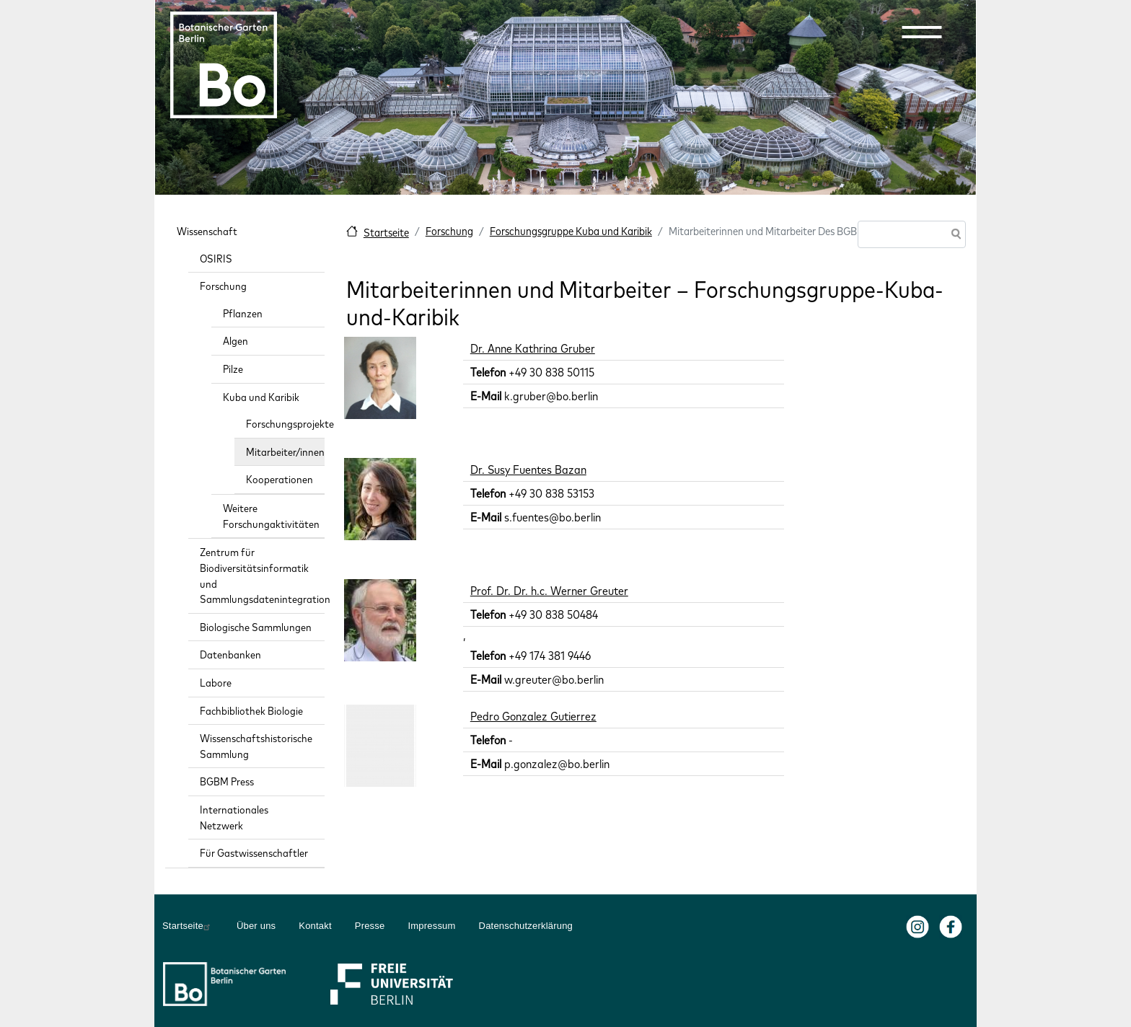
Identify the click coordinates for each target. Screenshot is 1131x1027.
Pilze (233, 369)
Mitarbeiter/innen (285, 452)
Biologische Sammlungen (256, 627)
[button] (922, 31)
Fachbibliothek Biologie (251, 711)
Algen (235, 341)
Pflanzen (243, 313)
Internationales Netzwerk (234, 817)
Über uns (256, 925)
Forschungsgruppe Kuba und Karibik (571, 231)
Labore (216, 682)
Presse (370, 925)
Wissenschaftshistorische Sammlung (256, 746)
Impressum (431, 925)
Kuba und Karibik (261, 397)
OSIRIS (216, 258)
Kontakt (315, 925)
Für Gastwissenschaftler (254, 853)
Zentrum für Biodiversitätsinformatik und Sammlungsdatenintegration (262, 575)
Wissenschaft (207, 231)
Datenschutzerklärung (526, 925)
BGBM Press (227, 781)
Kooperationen (279, 479)
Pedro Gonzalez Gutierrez (533, 716)
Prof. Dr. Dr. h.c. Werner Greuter (549, 590)
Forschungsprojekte (285, 424)
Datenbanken (230, 654)
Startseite (386, 232)
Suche (953, 235)
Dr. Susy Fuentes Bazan (528, 469)
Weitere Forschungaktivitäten (271, 516)
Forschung (449, 231)
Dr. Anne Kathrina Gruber (532, 348)
